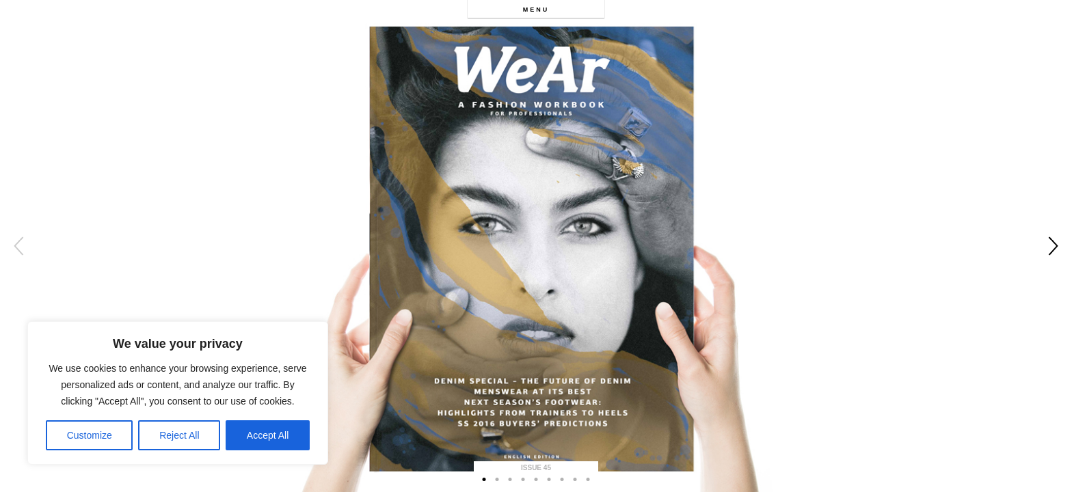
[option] (536, 246)
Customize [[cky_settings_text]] (89, 435)
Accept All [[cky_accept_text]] (268, 435)
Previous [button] (19, 246)
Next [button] (1053, 246)
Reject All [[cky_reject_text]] (179, 435)
